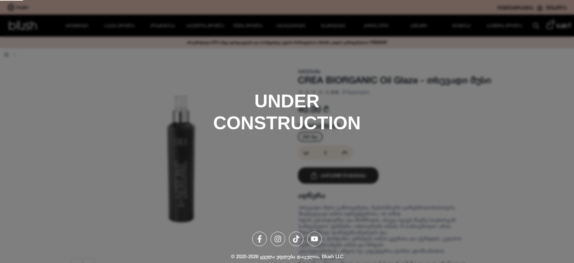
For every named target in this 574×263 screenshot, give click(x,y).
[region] (287, 131)
